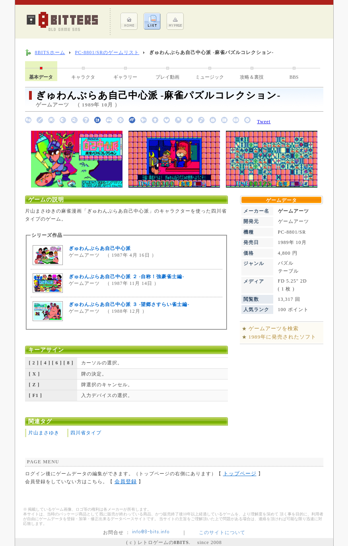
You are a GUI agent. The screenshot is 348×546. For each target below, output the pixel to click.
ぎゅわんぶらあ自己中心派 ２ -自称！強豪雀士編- (127, 276)
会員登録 (126, 481)
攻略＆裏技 (252, 77)
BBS (294, 77)
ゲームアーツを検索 (274, 328)
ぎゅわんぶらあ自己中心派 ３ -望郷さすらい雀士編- (129, 304)
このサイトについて (222, 532)
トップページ (240, 473)
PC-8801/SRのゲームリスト (107, 52)
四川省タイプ (85, 433)
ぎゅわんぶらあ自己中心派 (100, 248)
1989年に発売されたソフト (283, 337)
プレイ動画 (167, 77)
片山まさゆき (43, 433)
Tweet (263, 121)
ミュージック (209, 77)
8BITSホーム (50, 52)
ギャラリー (125, 77)
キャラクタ (83, 77)
